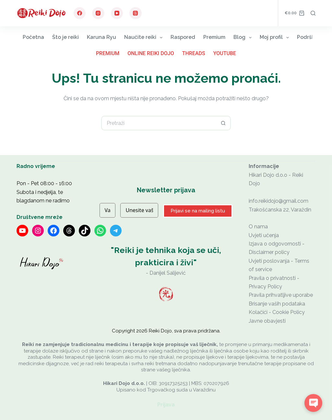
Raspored (183, 37)
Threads (193, 53)
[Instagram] (98, 13)
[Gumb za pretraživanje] (223, 123)
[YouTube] (117, 13)
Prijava (166, 405)
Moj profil (275, 37)
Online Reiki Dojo (150, 53)
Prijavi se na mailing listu (198, 211)
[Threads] (135, 13)
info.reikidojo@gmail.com (278, 201)
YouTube (224, 53)
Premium (214, 37)
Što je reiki (65, 37)
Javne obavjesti (267, 321)
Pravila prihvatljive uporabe (281, 295)
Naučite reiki (144, 37)
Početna (33, 37)
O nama (258, 226)
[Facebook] (80, 13)
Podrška (311, 37)
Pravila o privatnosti (272, 278)
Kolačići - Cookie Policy (277, 312)
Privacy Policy (265, 286)
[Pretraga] (313, 13)
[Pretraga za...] (158, 123)
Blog (243, 37)
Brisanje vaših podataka (277, 304)
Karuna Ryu (101, 37)
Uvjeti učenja (264, 235)
